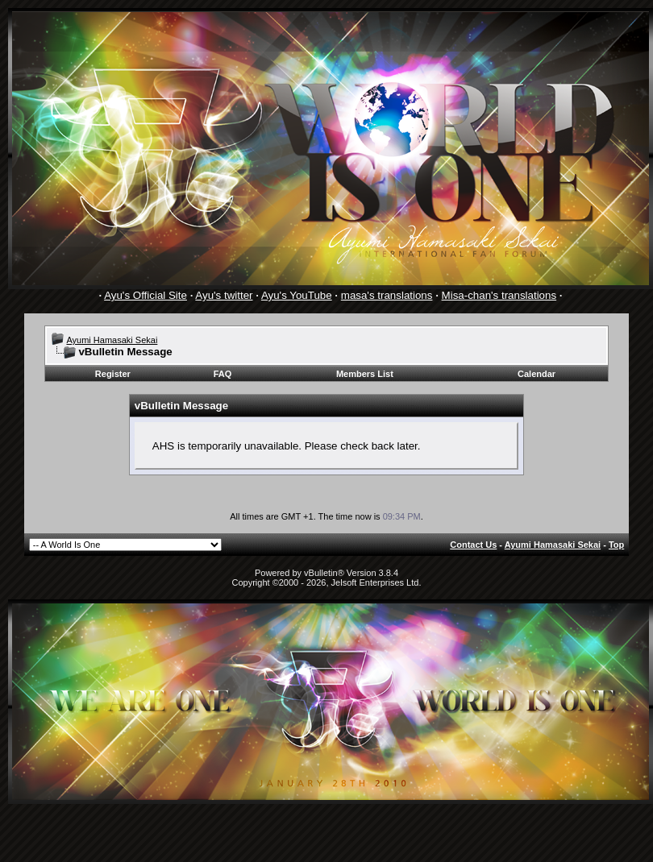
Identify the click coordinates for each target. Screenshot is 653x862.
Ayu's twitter (223, 295)
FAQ (223, 374)
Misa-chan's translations (499, 295)
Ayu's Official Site (145, 295)
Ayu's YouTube (296, 295)
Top (616, 544)
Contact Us (473, 544)
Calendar (536, 374)
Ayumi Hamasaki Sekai (111, 340)
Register (113, 374)
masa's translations (387, 295)
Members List (364, 374)
